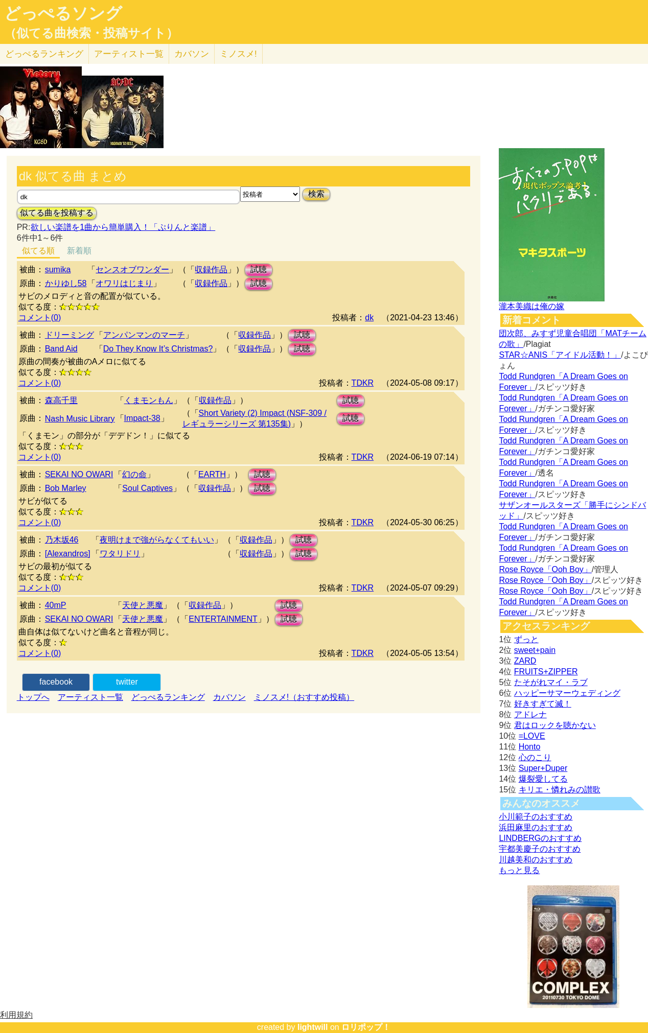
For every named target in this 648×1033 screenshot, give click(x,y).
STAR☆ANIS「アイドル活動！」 (560, 354)
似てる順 (38, 250)
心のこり (535, 757)
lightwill (312, 1027)
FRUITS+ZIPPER (546, 671)
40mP (55, 605)
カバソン (191, 54)
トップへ (33, 697)
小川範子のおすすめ (535, 816)
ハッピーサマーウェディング (567, 693)
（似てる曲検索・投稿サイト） (91, 33)
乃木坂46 (62, 539)
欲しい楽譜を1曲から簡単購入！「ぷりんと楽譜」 (122, 227)
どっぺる (44, 54)
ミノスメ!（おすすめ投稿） (304, 697)
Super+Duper (543, 768)
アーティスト (129, 54)
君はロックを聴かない (555, 725)
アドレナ (530, 714)
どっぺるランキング (168, 697)
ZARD (525, 660)
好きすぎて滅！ (542, 703)
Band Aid (61, 348)
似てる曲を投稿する (57, 212)
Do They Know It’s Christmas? (158, 348)
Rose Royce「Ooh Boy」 (545, 569)
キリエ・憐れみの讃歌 (559, 789)
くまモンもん (148, 400)
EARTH (212, 474)
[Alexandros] (67, 553)
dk (369, 317)
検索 (316, 194)
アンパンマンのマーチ (144, 335)
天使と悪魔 (142, 605)
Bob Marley (65, 488)
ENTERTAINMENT (223, 619)
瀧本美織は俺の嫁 (531, 306)
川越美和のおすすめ (535, 859)
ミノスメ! (238, 54)
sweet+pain (535, 650)
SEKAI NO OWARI (79, 474)
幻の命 (134, 474)
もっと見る (519, 870)
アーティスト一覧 (90, 697)
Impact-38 (142, 418)
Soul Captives (147, 488)
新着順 (79, 250)
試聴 (258, 269)
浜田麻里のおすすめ (535, 827)
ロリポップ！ (365, 1027)
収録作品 (211, 269)
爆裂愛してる (543, 778)
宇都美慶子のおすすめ (540, 848)
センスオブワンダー (132, 269)
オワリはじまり (124, 283)
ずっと (526, 639)
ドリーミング (69, 335)
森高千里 (61, 400)
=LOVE (532, 736)
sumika (58, 269)
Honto (530, 746)
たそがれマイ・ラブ (551, 682)
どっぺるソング (63, 13)
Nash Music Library (80, 418)
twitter (127, 681)
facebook (56, 681)
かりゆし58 (66, 283)
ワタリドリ (120, 553)
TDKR (363, 383)
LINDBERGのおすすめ (540, 838)
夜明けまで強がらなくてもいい (157, 539)
